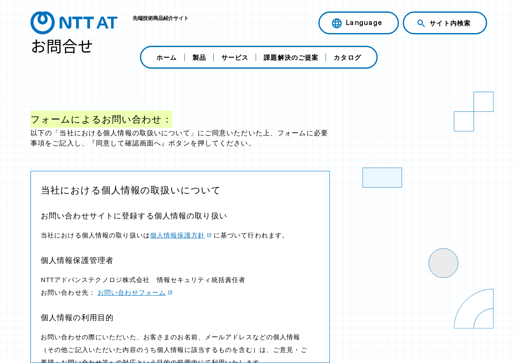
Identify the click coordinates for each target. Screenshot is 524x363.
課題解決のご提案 (291, 57)
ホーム (166, 57)
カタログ (347, 57)
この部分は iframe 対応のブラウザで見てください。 (180, 267)
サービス (234, 57)
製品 (199, 57)
